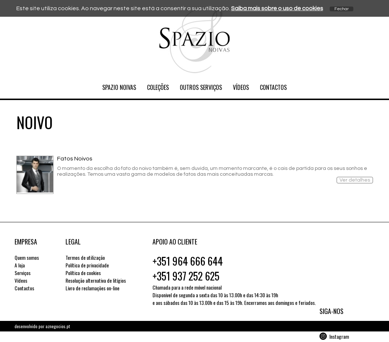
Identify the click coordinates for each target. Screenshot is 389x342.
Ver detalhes (355, 180)
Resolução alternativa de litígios (96, 280)
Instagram (339, 336)
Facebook (338, 327)
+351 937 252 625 (185, 276)
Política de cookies (83, 273)
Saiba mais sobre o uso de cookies (277, 8)
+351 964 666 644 (187, 261)
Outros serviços (201, 87)
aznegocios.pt (57, 326)
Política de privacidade (87, 265)
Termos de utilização (85, 257)
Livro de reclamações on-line (92, 288)
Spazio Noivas (119, 87)
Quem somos (27, 257)
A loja (20, 265)
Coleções (158, 87)
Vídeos (241, 87)
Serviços (23, 273)
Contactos (273, 87)
